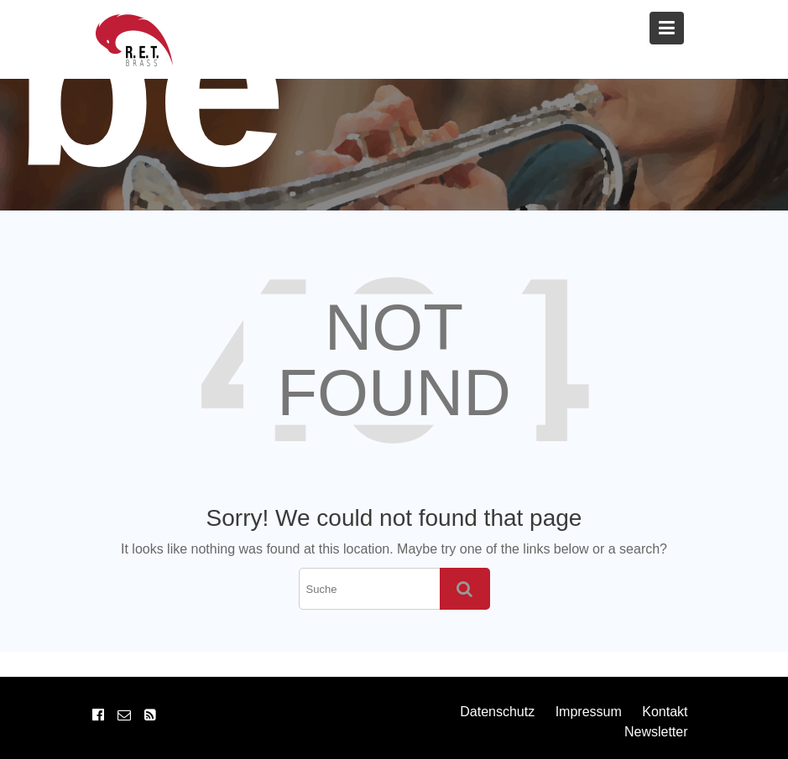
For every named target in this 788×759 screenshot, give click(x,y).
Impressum (589, 711)
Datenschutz (497, 711)
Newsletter (656, 732)
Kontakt (664, 711)
